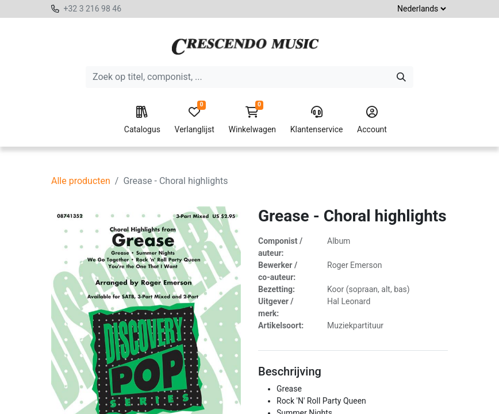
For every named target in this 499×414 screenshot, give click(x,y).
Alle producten (80, 180)
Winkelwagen (253, 120)
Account (372, 120)
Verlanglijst (194, 120)
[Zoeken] (401, 77)
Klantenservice (316, 120)
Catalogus (142, 120)
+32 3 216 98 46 (92, 8)
